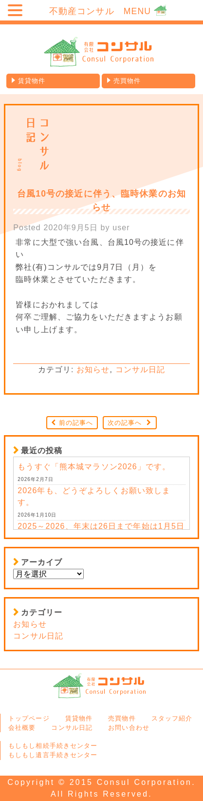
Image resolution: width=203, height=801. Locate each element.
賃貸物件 (31, 80)
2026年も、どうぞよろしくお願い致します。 (94, 496)
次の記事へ (125, 422)
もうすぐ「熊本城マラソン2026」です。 (94, 466)
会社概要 (22, 727)
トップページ (29, 718)
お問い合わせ (128, 727)
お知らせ (93, 369)
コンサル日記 (140, 369)
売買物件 (127, 80)
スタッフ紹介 (172, 718)
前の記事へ (76, 422)
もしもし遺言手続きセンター (53, 755)
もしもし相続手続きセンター (53, 745)
